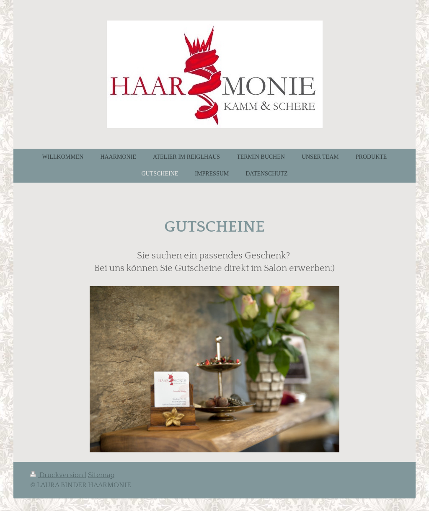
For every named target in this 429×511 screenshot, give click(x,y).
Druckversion (57, 475)
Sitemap (101, 475)
